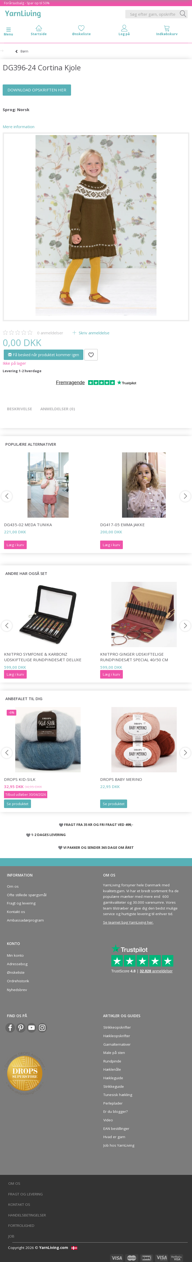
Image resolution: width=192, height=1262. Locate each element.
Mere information (18, 126)
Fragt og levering (21, 903)
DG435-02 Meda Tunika (28, 524)
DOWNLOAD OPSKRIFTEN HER (36, 89)
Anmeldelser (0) (57, 408)
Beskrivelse (19, 408)
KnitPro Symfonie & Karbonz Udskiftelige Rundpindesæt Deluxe (42, 656)
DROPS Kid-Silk (20, 779)
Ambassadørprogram (25, 920)
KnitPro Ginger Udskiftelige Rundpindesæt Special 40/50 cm (134, 656)
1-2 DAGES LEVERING (48, 834)
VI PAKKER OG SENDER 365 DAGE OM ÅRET (98, 847)
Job (11, 1236)
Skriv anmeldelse (93, 332)
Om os (13, 886)
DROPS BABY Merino (121, 779)
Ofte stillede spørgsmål (26, 894)
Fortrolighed (21, 1225)
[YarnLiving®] (23, 13)
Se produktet (17, 803)
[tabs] (167, 31)
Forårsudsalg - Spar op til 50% (27, 3)
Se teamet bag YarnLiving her (128, 922)
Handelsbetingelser (27, 1215)
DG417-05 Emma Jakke (122, 524)
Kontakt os (16, 911)
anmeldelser (50, 332)
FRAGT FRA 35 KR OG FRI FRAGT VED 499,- (98, 824)
